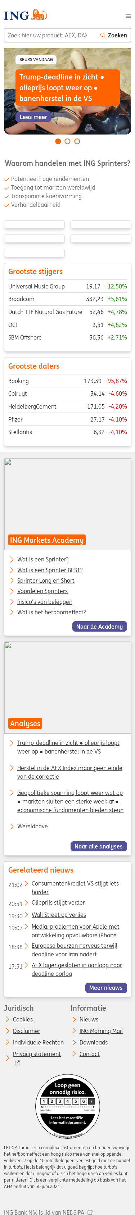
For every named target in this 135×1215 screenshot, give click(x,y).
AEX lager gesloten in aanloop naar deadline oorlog (65, 966)
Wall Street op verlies (47, 916)
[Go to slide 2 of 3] (68, 141)
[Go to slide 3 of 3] (77, 141)
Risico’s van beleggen (44, 602)
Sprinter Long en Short (46, 581)
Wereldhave (32, 826)
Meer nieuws (106, 987)
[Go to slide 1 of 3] (58, 141)
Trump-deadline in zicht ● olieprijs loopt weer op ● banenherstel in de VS (68, 747)
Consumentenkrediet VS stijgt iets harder (63, 884)
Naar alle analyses (99, 846)
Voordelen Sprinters (42, 591)
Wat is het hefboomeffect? (51, 612)
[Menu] (128, 15)
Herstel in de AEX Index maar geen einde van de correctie (69, 772)
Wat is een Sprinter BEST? (49, 570)
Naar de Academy (99, 626)
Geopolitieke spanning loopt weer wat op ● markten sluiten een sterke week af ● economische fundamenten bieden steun (70, 801)
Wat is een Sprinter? (42, 559)
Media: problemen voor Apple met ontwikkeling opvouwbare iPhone (63, 928)
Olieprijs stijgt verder (46, 904)
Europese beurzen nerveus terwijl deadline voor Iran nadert (62, 947)
